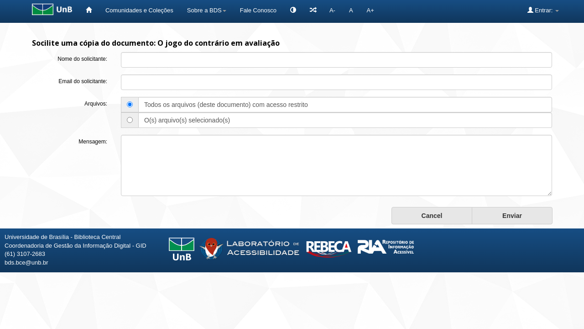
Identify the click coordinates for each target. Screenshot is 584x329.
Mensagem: (92, 141)
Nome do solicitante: (82, 59)
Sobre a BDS (206, 10)
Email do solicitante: (82, 81)
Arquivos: (95, 104)
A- (332, 10)
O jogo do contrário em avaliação (218, 43)
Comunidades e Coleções (139, 10)
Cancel (432, 215)
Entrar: (543, 10)
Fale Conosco (258, 10)
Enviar (512, 215)
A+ (370, 10)
